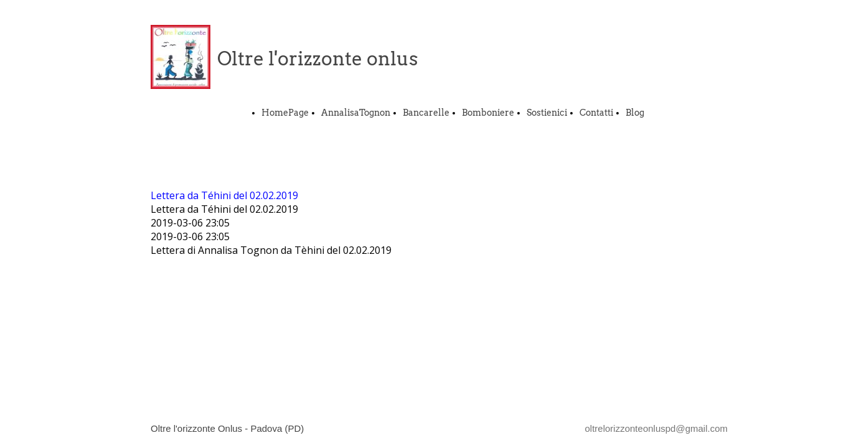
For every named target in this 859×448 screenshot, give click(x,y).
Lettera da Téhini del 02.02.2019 (224, 195)
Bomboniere (488, 113)
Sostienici (547, 113)
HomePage (285, 113)
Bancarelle (426, 113)
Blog (635, 113)
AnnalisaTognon (355, 113)
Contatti (596, 113)
